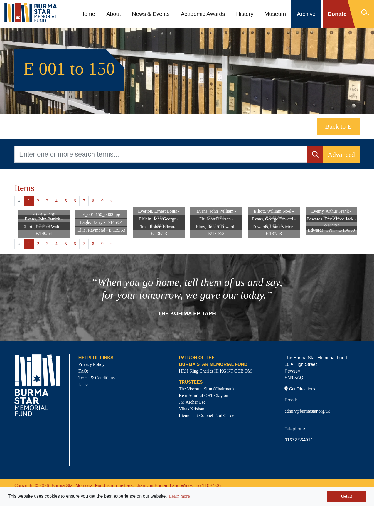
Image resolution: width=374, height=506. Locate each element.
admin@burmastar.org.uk (307, 411)
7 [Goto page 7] (84, 201)
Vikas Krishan (191, 408)
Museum (275, 14)
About (113, 14)
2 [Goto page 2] (38, 201)
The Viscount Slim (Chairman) (206, 388)
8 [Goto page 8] (93, 201)
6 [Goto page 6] (75, 201)
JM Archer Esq (192, 402)
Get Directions (299, 388)
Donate (337, 14)
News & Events (151, 14)
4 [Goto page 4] (56, 201)
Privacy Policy (91, 364)
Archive (306, 14)
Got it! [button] (346, 496)
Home (87, 14)
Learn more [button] (179, 496)
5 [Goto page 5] (66, 201)
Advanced (341, 154)
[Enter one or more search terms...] (160, 154)
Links (83, 384)
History (244, 14)
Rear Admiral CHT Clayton (203, 395)
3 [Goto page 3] (47, 201)
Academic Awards (203, 14)
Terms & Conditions (96, 377)
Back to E (338, 126)
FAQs (83, 371)
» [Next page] (111, 201)
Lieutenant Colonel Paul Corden (208, 415)
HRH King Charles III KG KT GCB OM (215, 371)
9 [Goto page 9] (102, 201)
